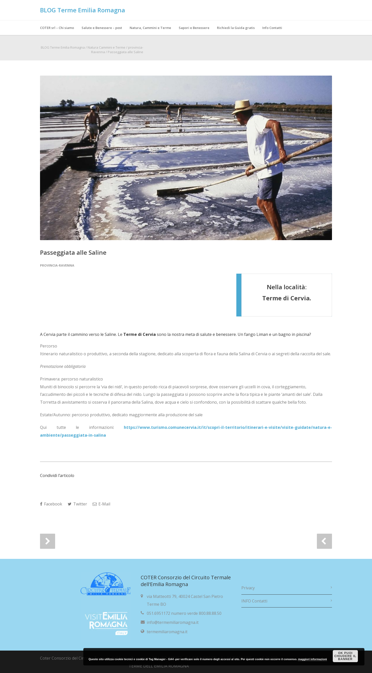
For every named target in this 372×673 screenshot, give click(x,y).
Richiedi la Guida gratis (236, 27)
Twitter (77, 504)
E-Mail (101, 504)
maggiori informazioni (312, 659)
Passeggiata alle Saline (73, 252)
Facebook (51, 504)
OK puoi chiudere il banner (345, 656)
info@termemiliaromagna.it (173, 622)
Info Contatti (272, 27)
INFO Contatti (254, 601)
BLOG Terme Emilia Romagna (82, 10)
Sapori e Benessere (194, 27)
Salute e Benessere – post (102, 27)
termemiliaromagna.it (167, 631)
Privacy (248, 588)
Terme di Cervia (286, 298)
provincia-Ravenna (57, 265)
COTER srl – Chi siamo (57, 27)
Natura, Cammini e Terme (150, 27)
